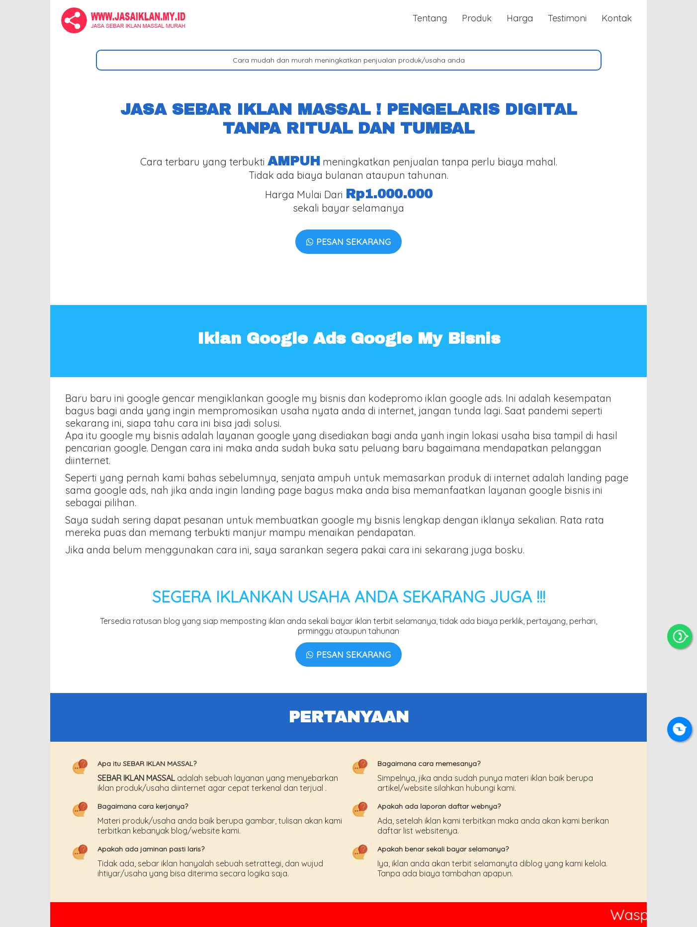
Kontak (617, 18)
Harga (520, 18)
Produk (477, 18)
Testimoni (567, 18)
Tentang (430, 18)
